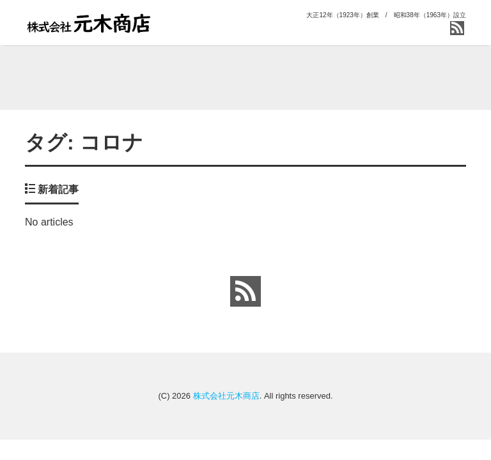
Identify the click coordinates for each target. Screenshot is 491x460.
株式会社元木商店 (226, 396)
